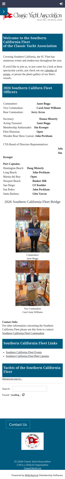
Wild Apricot (31, 475)
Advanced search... (12, 378)
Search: (6, 388)
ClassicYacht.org (32, 468)
